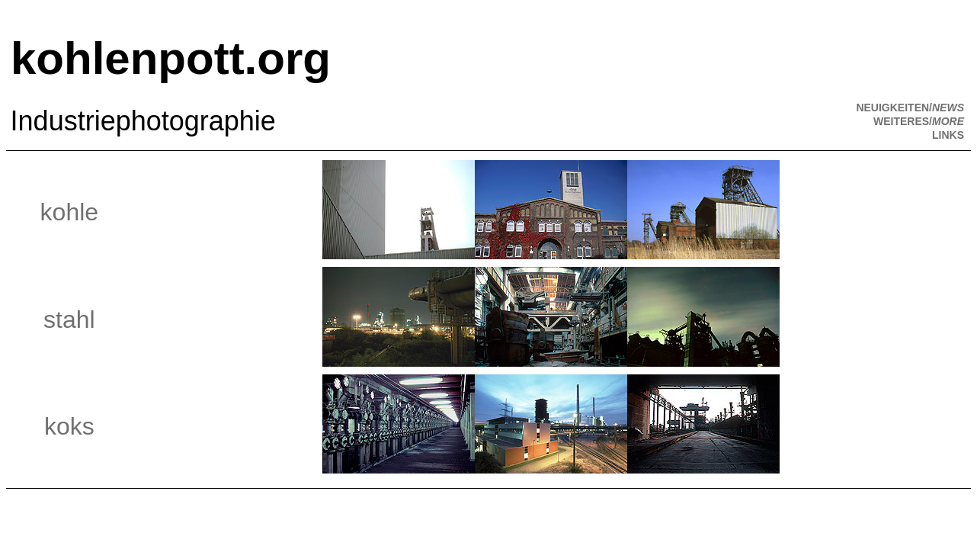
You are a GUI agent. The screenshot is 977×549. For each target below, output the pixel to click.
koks (69, 426)
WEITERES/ (918, 121)
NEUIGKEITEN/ (910, 107)
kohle (69, 212)
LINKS (948, 135)
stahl (69, 319)
